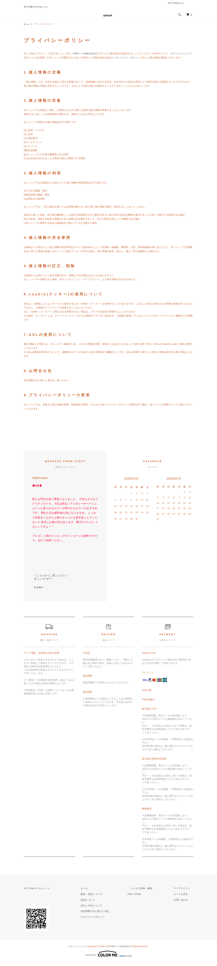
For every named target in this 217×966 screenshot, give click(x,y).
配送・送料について (107, 898)
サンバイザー (43, 583)
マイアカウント (175, 7)
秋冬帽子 (38, 591)
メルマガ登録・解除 (150, 892)
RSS (142, 898)
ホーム (27, 28)
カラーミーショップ (181, 57)
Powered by (108, 958)
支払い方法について (107, 909)
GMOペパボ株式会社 (84, 57)
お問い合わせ (184, 904)
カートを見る (184, 898)
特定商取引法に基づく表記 (110, 915)
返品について (103, 904)
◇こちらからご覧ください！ (51, 579)
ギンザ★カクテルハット (51, 9)
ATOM (150, 898)
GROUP (107, 20)
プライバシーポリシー (108, 921)
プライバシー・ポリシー (127, 61)
